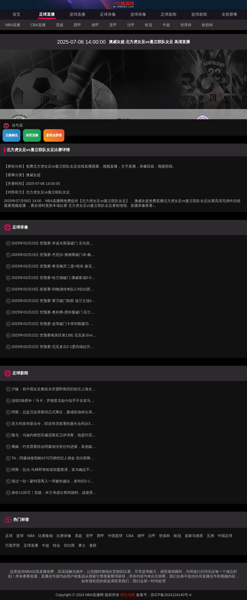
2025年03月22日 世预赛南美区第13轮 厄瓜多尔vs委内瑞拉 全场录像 (64, 335)
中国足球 (225, 536)
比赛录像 (64, 536)
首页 (16, 14)
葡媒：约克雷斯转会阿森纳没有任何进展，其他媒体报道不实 (57, 446)
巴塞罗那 (12, 545)
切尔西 (69, 545)
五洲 (210, 536)
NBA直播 (12, 25)
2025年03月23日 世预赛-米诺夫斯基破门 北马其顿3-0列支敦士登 (61, 243)
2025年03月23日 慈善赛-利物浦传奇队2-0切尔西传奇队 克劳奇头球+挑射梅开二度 (75, 289)
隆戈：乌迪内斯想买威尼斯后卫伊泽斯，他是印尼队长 (52, 435)
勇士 (82, 545)
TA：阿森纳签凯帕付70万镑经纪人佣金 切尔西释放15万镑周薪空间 (62, 458)
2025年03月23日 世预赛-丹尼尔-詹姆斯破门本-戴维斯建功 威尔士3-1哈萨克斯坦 (73, 255)
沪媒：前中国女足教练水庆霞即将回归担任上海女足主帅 (54, 389)
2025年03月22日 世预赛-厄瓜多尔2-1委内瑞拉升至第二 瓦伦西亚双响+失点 (69, 347)
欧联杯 (207, 25)
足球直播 (47, 14)
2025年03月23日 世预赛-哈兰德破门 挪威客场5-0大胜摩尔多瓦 (59, 278)
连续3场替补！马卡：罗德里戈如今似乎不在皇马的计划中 (55, 400)
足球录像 (108, 14)
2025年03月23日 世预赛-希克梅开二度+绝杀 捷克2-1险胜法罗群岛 (62, 266)
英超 (59, 25)
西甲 (77, 25)
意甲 (113, 25)
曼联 (93, 545)
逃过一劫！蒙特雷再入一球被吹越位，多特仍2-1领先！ (53, 481)
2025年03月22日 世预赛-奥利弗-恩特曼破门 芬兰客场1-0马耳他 (60, 312)
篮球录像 (138, 14)
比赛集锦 (45, 536)
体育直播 (32, 135)
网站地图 (127, 595)
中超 (166, 25)
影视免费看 (54, 135)
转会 (56, 545)
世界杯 (186, 25)
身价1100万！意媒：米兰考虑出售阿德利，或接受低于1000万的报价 (64, 492)
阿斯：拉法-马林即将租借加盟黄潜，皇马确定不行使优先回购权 (60, 469)
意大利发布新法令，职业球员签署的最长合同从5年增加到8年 (58, 423)
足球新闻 (168, 14)
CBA (130, 536)
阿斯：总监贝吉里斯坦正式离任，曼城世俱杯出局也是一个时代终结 (63, 412)
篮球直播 (77, 14)
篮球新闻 (199, 14)
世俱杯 (164, 536)
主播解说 (11, 135)
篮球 (20, 536)
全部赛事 (229, 14)
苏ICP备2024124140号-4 (171, 595)
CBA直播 (38, 25)
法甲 (130, 25)
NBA (31, 536)
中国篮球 (115, 536)
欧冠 (148, 25)
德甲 (95, 25)
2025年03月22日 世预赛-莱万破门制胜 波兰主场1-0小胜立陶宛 (59, 301)
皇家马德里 (194, 536)
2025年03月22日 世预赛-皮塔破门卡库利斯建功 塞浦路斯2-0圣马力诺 (64, 324)
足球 (9, 536)
